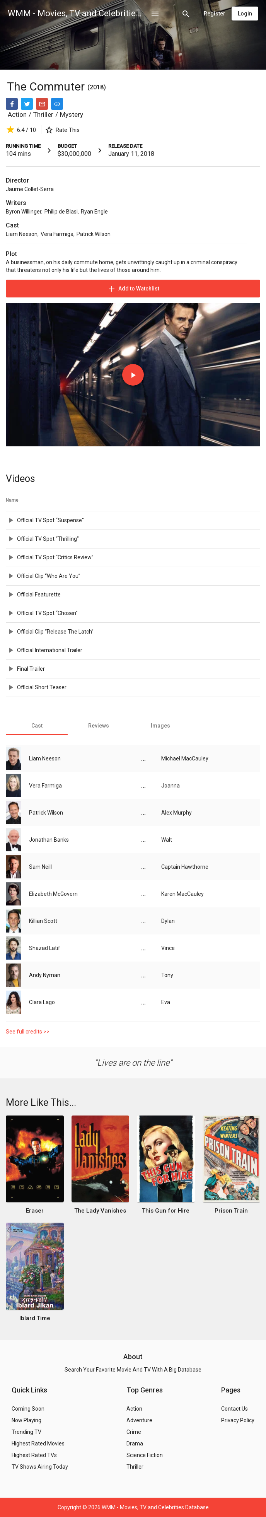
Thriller (43, 114)
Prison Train (231, 1210)
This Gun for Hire (165, 1210)
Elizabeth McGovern (53, 894)
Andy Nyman (44, 975)
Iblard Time (34, 1318)
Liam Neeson (22, 234)
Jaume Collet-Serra (30, 189)
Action (17, 114)
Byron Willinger (23, 211)
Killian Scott (43, 921)
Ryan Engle (94, 211)
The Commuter (47, 86)
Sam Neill (40, 867)
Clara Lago (42, 1002)
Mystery (71, 114)
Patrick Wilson (94, 234)
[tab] (37, 725)
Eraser (35, 1210)
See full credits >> (27, 1031)
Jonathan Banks (49, 840)
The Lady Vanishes (100, 1210)
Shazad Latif (44, 948)
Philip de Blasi (61, 211)
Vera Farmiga (57, 234)
